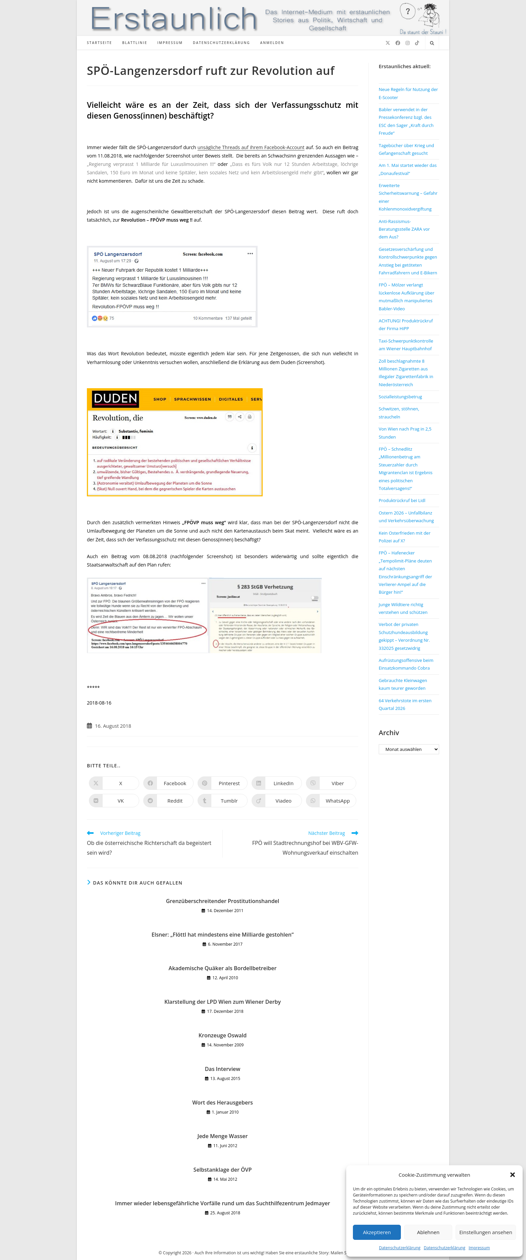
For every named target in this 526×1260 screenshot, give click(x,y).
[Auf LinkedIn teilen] (277, 783)
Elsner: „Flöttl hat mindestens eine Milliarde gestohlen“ (223, 934)
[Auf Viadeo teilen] (277, 800)
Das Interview (223, 1069)
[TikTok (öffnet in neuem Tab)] (417, 43)
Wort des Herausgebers (222, 1102)
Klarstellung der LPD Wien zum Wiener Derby (222, 1001)
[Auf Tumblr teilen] (223, 800)
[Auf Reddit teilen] (168, 800)
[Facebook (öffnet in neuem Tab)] (398, 43)
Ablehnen (428, 1232)
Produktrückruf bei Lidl (402, 500)
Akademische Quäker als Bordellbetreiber (223, 968)
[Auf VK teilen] (114, 800)
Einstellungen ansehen (485, 1232)
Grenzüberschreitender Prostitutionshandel (222, 901)
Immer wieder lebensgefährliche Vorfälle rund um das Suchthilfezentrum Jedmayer (222, 1203)
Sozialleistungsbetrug (400, 397)
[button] (512, 1174)
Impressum (479, 1248)
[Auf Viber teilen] (331, 783)
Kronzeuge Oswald (223, 1035)
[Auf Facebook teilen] (168, 783)
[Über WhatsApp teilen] (331, 800)
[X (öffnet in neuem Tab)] (388, 43)
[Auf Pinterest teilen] (223, 783)
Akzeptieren (377, 1232)
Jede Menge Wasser (223, 1136)
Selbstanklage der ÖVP (223, 1169)
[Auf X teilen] (114, 783)
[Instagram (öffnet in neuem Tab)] (407, 43)
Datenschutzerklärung (400, 1248)
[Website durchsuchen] (432, 43)
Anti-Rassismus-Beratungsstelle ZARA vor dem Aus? (404, 229)
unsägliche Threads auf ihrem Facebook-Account (251, 147)
